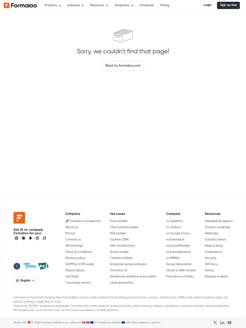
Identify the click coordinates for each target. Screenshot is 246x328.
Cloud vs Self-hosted (181, 270)
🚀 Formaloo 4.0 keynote (83, 221)
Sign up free (228, 5)
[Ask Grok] (44, 238)
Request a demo (216, 276)
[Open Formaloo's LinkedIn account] (222, 323)
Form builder (119, 221)
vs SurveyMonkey (178, 245)
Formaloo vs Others (180, 276)
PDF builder (118, 233)
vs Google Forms (178, 233)
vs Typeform (174, 221)
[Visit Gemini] (30, 238)
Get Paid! (71, 276)
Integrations (213, 252)
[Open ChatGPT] (16, 238)
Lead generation (121, 282)
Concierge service (78, 282)
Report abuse (74, 270)
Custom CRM (119, 239)
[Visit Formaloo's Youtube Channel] (229, 323)
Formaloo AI (118, 270)
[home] (19, 5)
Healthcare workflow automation (133, 276)
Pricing (164, 5)
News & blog (214, 245)
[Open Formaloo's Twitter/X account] (215, 323)
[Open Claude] (23, 238)
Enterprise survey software (128, 264)
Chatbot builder (121, 258)
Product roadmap (217, 227)
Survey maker (119, 252)
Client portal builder (124, 227)
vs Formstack (175, 239)
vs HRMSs (172, 258)
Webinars (211, 233)
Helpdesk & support (219, 221)
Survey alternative (178, 264)
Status (209, 270)
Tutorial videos (215, 239)
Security (210, 258)
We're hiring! (74, 245)
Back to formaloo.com (123, 65)
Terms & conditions (78, 252)
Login (208, 5)
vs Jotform (173, 227)
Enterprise (147, 5)
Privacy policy (75, 258)
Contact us (73, 239)
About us (71, 227)
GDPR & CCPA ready (79, 264)
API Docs (211, 264)
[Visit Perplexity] (37, 238)
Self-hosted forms (122, 245)
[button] (52, 5)
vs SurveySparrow (178, 252)
